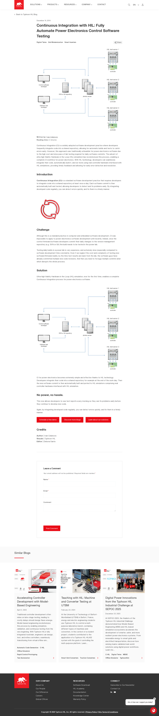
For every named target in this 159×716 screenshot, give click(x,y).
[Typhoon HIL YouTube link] (115, 692)
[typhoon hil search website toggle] (129, 5)
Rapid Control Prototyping (27, 654)
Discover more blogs (72, 420)
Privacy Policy (91, 712)
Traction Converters (87, 658)
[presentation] (60, 520)
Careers (39, 696)
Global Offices (42, 699)
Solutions (35, 5)
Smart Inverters (70, 42)
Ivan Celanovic (52, 137)
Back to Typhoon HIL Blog (25, 15)
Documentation (79, 692)
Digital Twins (41, 42)
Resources (69, 5)
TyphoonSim (124, 658)
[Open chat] (153, 710)
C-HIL (42, 648)
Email (46, 491)
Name (46, 480)
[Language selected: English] (136, 5)
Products (52, 5)
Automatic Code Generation (27, 648)
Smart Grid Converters (69, 658)
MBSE (125, 654)
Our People (40, 689)
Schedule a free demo (48, 420)
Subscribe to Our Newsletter (122, 685)
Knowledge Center (81, 696)
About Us (40, 685)
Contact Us (115, 689)
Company (86, 5)
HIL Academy (78, 689)
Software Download (81, 685)
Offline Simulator (23, 651)
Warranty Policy (79, 699)
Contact (101, 5)
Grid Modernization (55, 42)
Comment (47, 502)
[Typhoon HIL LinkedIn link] (111, 692)
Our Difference (42, 692)
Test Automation (23, 658)
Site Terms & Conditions (108, 712)
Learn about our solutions (98, 420)
